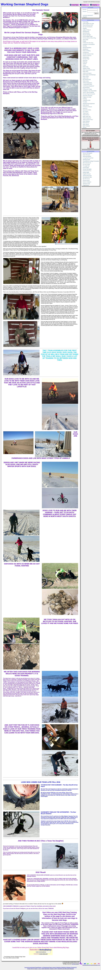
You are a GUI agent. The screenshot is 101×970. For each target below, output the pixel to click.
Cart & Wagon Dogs (87, 36)
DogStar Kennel (87, 174)
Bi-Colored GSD (87, 79)
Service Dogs (86, 58)
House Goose (86, 180)
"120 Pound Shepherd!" (88, 86)
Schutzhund (86, 52)
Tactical (84, 63)
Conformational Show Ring (89, 38)
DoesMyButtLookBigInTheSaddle (91, 161)
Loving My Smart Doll (88, 158)
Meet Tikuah (86, 124)
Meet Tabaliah (86, 121)
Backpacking (86, 31)
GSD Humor (86, 105)
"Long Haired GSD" (87, 84)
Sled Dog (85, 60)
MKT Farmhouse (87, 162)
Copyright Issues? (75, 964)
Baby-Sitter (85, 71)
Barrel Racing (86, 33)
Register (85, 17)
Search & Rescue (87, 55)
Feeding (85, 98)
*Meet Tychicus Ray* (88, 119)
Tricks (84, 65)
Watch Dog (85, 66)
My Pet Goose (86, 178)
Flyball (84, 41)
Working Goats (86, 159)
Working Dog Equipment (89, 103)
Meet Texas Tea (86, 116)
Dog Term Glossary (87, 95)
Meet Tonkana (86, 126)
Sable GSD (85, 78)
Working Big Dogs (87, 175)
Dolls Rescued (86, 154)
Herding (85, 46)
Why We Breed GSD (88, 25)
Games (84, 127)
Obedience (85, 49)
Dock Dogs (85, 39)
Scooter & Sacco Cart (88, 54)
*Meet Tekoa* (86, 114)
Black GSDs (86, 76)
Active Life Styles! (87, 73)
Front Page (85, 22)
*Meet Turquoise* (87, 118)
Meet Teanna (86, 122)
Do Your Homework (87, 26)
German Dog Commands (89, 94)
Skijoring (85, 62)
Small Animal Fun (87, 170)
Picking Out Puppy (87, 89)
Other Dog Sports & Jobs (89, 70)
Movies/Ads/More (87, 47)
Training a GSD (86, 100)
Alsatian (85, 28)
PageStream (86, 185)
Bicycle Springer (87, 34)
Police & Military (87, 50)
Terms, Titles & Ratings (88, 92)
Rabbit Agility (86, 172)
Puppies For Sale (87, 97)
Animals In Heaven (87, 106)
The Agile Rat (86, 166)
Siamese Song (86, 183)
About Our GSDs (87, 110)
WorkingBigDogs (45, 950)
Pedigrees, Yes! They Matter (89, 90)
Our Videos (85, 111)
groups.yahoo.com (43, 953)
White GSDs (86, 81)
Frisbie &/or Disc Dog (88, 42)
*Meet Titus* (86, 113)
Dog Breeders (86, 87)
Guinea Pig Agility (87, 169)
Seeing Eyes (86, 57)
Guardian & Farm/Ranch (89, 44)
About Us (85, 108)
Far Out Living (86, 164)
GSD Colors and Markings (89, 74)
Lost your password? (88, 15)
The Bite (85, 102)
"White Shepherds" (87, 82)
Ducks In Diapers (87, 182)
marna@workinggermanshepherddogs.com (91, 965)
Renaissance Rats (87, 177)
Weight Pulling (86, 68)
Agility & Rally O (87, 30)
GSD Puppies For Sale (88, 23)
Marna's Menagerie (87, 153)
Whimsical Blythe (87, 156)
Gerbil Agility (86, 167)
